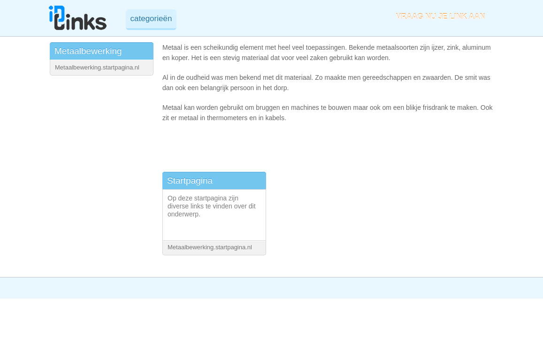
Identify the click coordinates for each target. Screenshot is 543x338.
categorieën (151, 18)
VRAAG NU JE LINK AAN (440, 17)
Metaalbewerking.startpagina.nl (97, 67)
